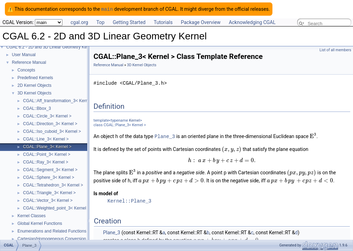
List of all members (335, 49)
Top (100, 22)
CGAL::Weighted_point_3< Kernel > (56, 207)
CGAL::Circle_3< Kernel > (47, 115)
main (107, 9)
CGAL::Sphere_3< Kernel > (48, 177)
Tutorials (163, 22)
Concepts (26, 69)
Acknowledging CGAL (252, 22)
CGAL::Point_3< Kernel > (46, 154)
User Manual (24, 54)
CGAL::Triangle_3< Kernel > (49, 192)
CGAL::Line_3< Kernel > (46, 138)
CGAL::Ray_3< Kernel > (45, 161)
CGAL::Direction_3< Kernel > (50, 123)
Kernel (134, 120)
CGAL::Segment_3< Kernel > (50, 169)
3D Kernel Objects (34, 92)
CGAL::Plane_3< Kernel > (47, 146)
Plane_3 (165, 135)
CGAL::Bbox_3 (37, 108)
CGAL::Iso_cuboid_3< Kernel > (52, 131)
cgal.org (79, 22)
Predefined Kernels (35, 77)
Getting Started (129, 22)
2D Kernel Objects (34, 85)
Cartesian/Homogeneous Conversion (51, 238)
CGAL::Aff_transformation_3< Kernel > (59, 100)
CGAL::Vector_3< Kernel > (48, 200)
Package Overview (200, 22)
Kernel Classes (31, 215)
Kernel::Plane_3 (129, 199)
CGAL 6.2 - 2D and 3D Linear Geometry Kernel (50, 46)
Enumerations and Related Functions (51, 230)
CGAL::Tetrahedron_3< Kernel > (53, 184)
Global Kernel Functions (39, 223)
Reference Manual (29, 62)
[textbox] (313, 136)
